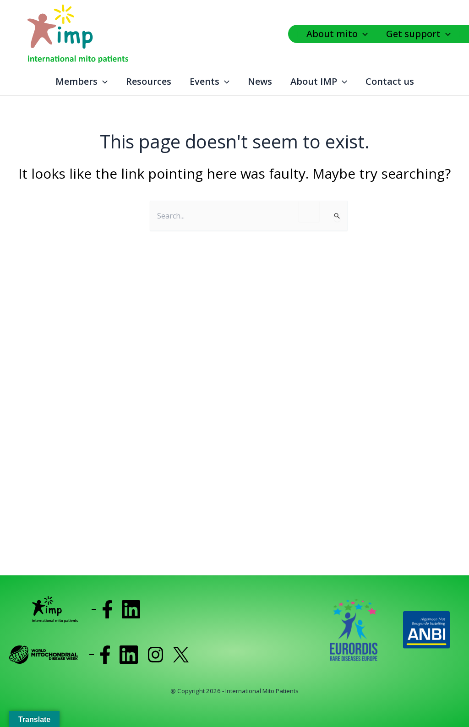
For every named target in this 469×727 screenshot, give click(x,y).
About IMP (318, 81)
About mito (337, 34)
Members (81, 81)
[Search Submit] (337, 217)
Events (209, 81)
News (260, 81)
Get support (418, 34)
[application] (365, 34)
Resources (148, 81)
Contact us (389, 81)
